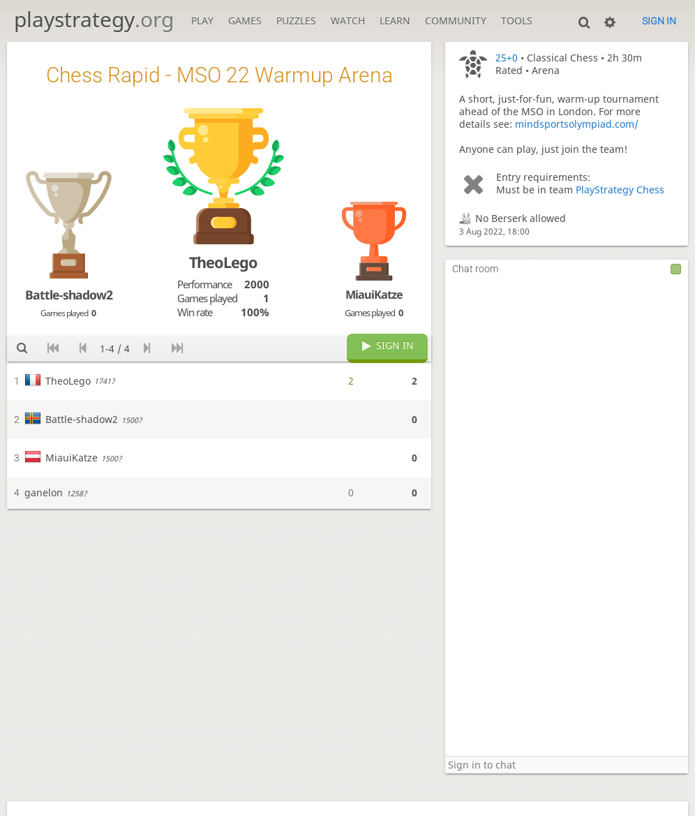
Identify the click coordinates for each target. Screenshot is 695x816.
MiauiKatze (374, 294)
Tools (516, 21)
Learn (395, 21)
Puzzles (296, 21)
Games (245, 21)
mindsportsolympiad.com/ (576, 124)
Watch (348, 21)
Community (455, 21)
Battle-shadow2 (68, 294)
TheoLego (223, 262)
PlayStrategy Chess (620, 190)
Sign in (659, 21)
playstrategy (94, 19)
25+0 (506, 58)
